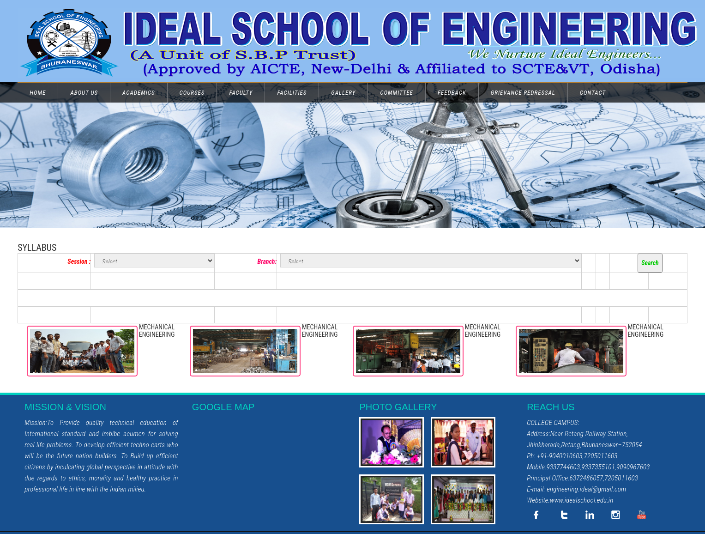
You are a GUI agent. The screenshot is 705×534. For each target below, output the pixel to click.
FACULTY (241, 92)
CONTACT (593, 92)
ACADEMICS (138, 92)
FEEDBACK (452, 92)
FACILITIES (292, 92)
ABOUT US (84, 92)
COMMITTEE (396, 92)
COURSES (192, 92)
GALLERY (343, 92)
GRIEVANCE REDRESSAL (523, 92)
